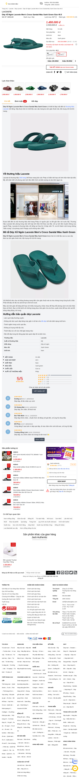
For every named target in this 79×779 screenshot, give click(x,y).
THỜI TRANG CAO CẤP (7, 678)
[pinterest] (67, 572)
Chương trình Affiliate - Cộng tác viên (13, 596)
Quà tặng (24, 522)
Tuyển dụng (5, 602)
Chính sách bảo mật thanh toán (36, 602)
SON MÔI (50, 687)
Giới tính (8, 363)
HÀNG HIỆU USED (38, 744)
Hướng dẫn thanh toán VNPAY (11, 599)
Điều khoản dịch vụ (33, 607)
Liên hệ (4, 604)
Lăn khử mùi (68, 518)
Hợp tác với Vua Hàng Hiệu (10, 594)
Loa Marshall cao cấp (11, 528)
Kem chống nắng (9, 518)
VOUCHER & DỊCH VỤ (23, 677)
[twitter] (71, 572)
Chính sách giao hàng (33, 594)
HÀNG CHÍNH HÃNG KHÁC (69, 743)
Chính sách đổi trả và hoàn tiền (36, 596)
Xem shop (62, 481)
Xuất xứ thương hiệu (13, 371)
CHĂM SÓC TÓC (37, 718)
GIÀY (64, 644)
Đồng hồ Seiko (60, 525)
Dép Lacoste (18, 8)
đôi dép (43, 321)
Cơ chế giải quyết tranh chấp (36, 609)
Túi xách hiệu (40, 518)
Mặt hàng (9, 357)
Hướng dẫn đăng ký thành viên (36, 615)
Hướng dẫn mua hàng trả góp (36, 620)
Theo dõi (73, 464)
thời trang (23, 178)
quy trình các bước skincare (47, 522)
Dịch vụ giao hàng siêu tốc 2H (36, 612)
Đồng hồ (31, 518)
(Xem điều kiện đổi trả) (63, 468)
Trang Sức (32, 522)
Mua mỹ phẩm (13, 522)
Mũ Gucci (50, 518)
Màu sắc (8, 366)
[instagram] (62, 572)
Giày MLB (31, 525)
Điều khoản (20, 634)
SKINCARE (20, 644)
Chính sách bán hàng (33, 588)
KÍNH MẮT (36, 703)
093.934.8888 (54, 2)
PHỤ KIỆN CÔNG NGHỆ (38, 646)
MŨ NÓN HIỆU (21, 736)
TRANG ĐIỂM (52, 706)
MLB (5, 522)
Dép (33, 17)
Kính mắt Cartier (64, 522)
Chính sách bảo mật (33, 604)
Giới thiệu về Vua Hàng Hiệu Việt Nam (13, 588)
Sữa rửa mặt (21, 518)
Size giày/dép (10, 360)
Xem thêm (39, 439)
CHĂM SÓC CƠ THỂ (23, 762)
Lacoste (11, 8)
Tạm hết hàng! (62, 67)
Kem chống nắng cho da (28, 528)
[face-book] (58, 572)
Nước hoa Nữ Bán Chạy (44, 525)
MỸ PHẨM (51, 644)
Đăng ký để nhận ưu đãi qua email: (12, 573)
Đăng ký (71, 485)
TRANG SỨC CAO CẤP (70, 712)
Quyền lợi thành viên (33, 617)
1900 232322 (55, 4)
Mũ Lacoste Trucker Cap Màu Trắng (10, 561)
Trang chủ (5, 8)
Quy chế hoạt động (7, 591)
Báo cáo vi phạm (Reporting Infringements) (35, 623)
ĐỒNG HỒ (20, 713)
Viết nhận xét (39, 391)
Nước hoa (7, 525)
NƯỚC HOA (36, 666)
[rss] (75, 572)
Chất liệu (8, 368)
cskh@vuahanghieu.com (69, 602)
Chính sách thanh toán (34, 599)
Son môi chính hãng (19, 525)
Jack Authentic (54, 463)
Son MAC (59, 518)
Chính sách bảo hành (33, 591)
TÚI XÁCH (5, 644)
